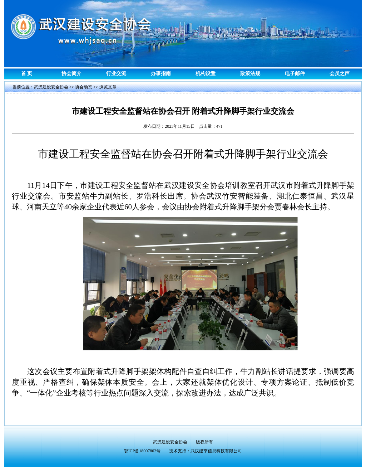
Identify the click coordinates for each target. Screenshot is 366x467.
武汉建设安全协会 (51, 86)
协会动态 (83, 86)
